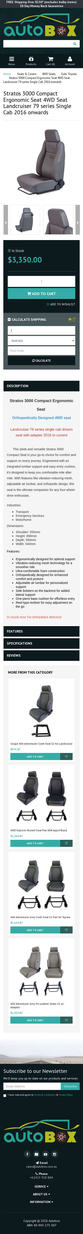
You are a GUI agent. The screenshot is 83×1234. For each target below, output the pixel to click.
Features (15, 631)
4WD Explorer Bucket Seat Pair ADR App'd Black (38, 830)
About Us (41, 1194)
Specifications (19, 643)
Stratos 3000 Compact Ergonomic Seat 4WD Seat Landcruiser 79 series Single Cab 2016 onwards (36, 80)
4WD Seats (49, 74)
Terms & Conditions (45, 1094)
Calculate (41, 361)
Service (41, 1186)
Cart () (50, 60)
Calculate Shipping (27, 319)
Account (70, 60)
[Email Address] (32, 1086)
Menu (11, 60)
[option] (25, 220)
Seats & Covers (27, 74)
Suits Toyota (69, 74)
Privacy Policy (65, 1094)
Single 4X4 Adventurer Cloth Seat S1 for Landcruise (41, 743)
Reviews (14, 655)
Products (31, 60)
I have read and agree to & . (38, 1095)
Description (17, 386)
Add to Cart (41, 293)
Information (41, 1202)
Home (7, 74)
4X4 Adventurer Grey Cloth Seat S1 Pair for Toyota (40, 917)
